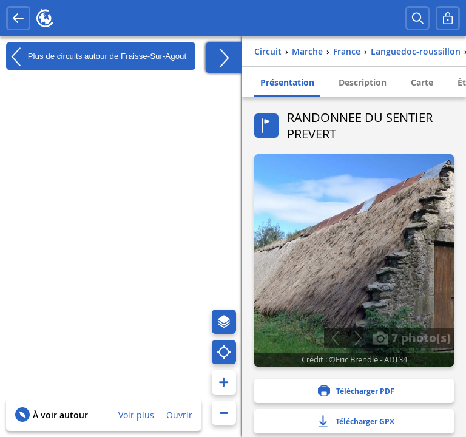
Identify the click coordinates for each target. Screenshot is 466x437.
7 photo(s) (411, 337)
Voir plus (136, 415)
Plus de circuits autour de (96, 56)
